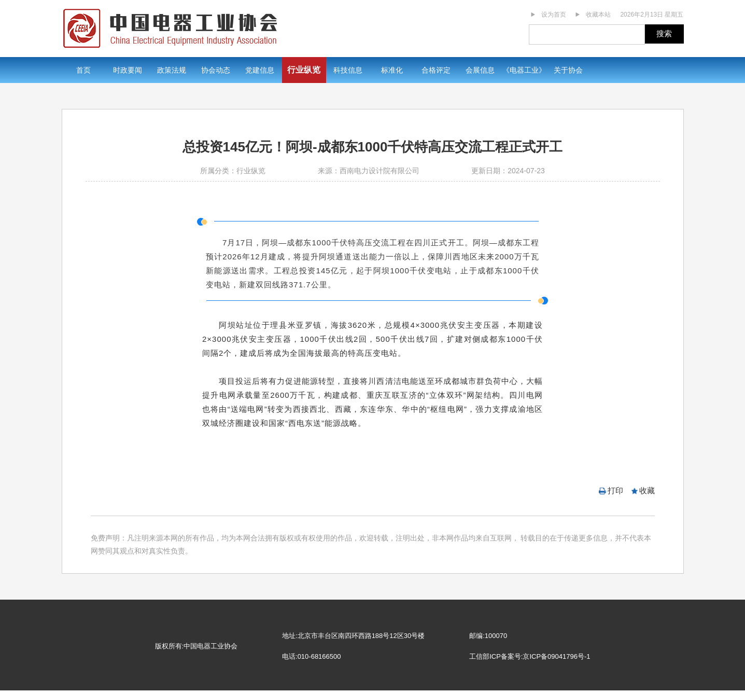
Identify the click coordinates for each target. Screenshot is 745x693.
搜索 (664, 33)
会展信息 (480, 70)
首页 (83, 70)
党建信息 (259, 70)
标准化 (392, 70)
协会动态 (215, 70)
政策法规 (171, 70)
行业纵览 (303, 69)
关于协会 (568, 70)
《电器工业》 (524, 70)
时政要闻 (127, 70)
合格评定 (436, 70)
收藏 (647, 490)
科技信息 (347, 70)
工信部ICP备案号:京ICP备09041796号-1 (529, 656)
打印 (615, 490)
